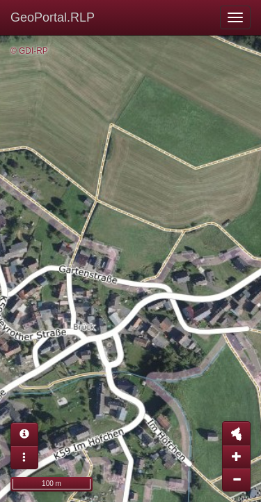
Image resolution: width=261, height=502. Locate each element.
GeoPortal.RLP (52, 17)
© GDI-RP (29, 51)
